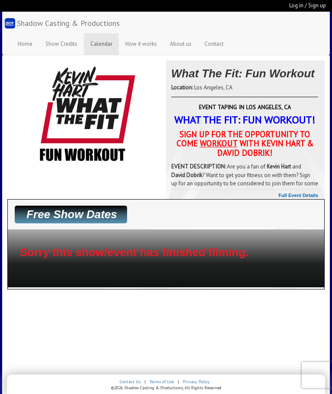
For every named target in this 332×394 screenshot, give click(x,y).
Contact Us (130, 381)
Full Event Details (298, 195)
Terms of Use (162, 381)
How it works (141, 44)
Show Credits (61, 44)
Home (25, 44)
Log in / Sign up (307, 5)
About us (181, 44)
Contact (213, 44)
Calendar (101, 44)
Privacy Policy (196, 381)
